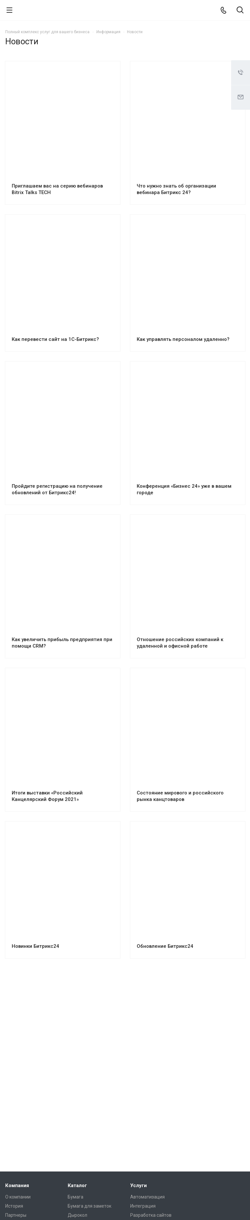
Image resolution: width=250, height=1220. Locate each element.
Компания (17, 1185)
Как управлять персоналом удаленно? (183, 339)
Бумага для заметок (89, 1206)
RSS (238, 42)
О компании (18, 1196)
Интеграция (143, 1206)
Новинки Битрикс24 (35, 946)
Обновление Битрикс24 (165, 946)
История (14, 1206)
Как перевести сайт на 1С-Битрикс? (55, 339)
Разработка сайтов (151, 1215)
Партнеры (15, 1215)
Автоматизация (147, 1196)
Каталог (77, 1185)
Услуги (138, 1185)
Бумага (75, 1196)
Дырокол (77, 1215)
